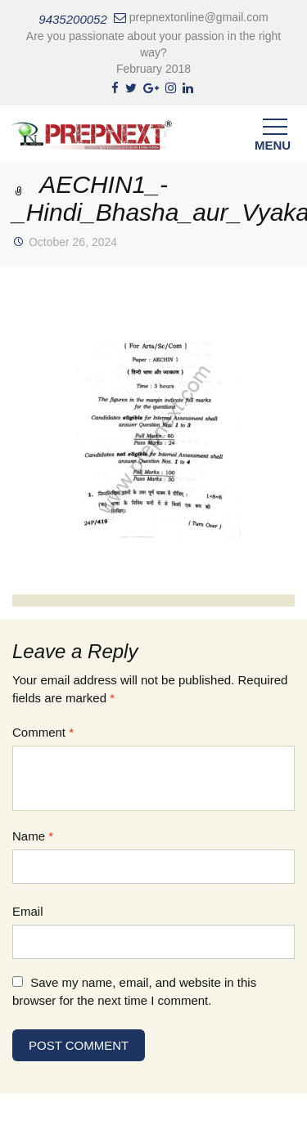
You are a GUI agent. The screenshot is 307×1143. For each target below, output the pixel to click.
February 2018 (153, 68)
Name (32, 836)
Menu (273, 138)
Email (27, 911)
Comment (43, 732)
